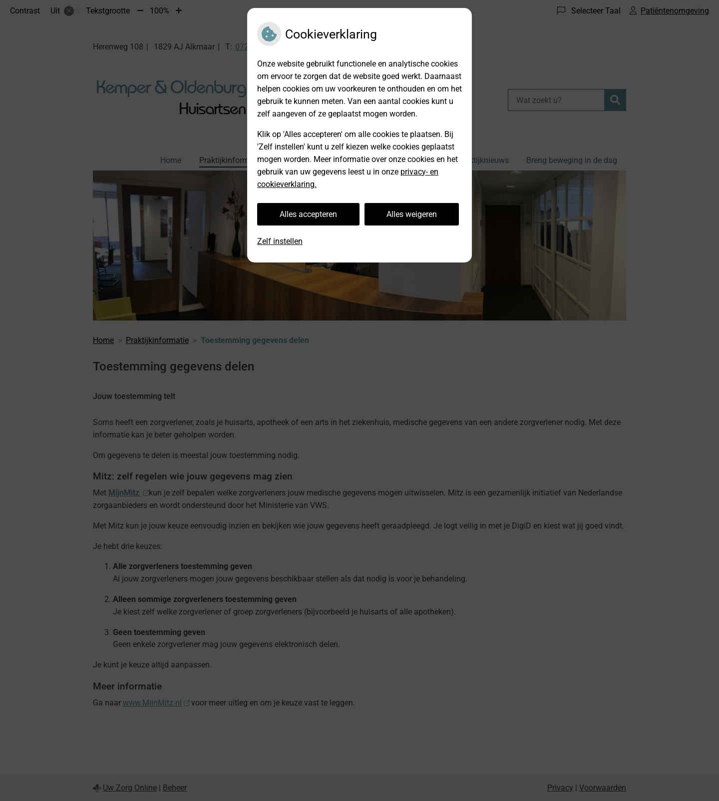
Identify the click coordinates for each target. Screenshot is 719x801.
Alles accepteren (308, 214)
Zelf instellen (280, 241)
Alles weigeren (411, 214)
